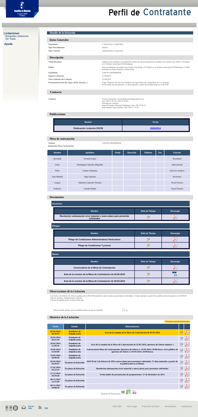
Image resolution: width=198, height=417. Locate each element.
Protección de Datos (151, 406)
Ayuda (8, 43)
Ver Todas (10, 38)
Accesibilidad (170, 406)
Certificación (186, 406)
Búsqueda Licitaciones (17, 36)
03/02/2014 (155, 128)
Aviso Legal (132, 406)
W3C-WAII (117, 406)
